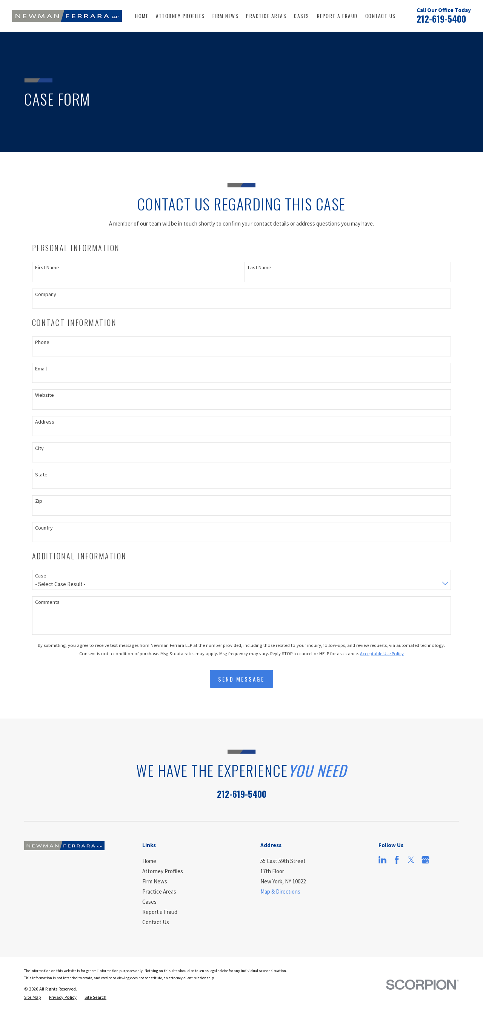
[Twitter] (411, 860)
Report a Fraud (159, 911)
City (39, 448)
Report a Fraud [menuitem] (337, 16)
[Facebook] (397, 860)
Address (44, 422)
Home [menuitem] (141, 16)
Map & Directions (280, 891)
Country (44, 528)
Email (41, 368)
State (41, 474)
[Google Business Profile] (425, 860)
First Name (47, 267)
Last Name (259, 267)
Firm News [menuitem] (225, 16)
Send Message (241, 679)
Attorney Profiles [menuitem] (180, 16)
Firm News (154, 881)
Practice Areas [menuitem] (266, 16)
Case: (41, 576)
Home (149, 861)
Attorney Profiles (162, 871)
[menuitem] (32, 997)
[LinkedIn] (382, 860)
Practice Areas (159, 891)
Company (45, 294)
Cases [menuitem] (301, 16)
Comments (47, 602)
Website (44, 395)
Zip (38, 501)
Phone (42, 342)
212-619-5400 (441, 18)
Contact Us (155, 922)
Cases (149, 901)
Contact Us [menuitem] (380, 16)
